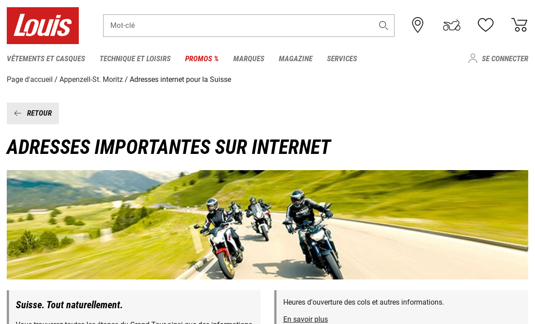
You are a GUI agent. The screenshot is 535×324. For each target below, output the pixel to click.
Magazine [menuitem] (296, 58)
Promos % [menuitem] (202, 58)
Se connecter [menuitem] (505, 58)
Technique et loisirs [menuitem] (135, 58)
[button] (383, 25)
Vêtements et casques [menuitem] (46, 58)
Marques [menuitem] (248, 58)
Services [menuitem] (342, 58)
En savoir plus (305, 319)
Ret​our (33, 112)
